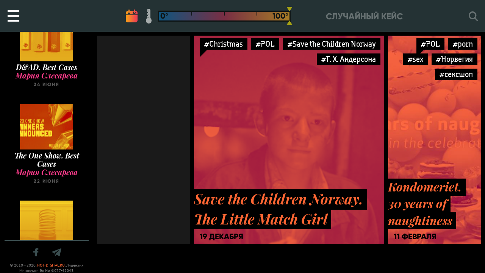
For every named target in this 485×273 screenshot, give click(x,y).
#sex (415, 59)
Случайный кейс (364, 16)
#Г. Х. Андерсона (348, 59)
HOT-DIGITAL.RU (51, 265)
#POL (265, 44)
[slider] (289, 16)
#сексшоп (456, 74)
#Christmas (223, 44)
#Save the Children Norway (332, 44)
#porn (463, 44)
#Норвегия (454, 59)
